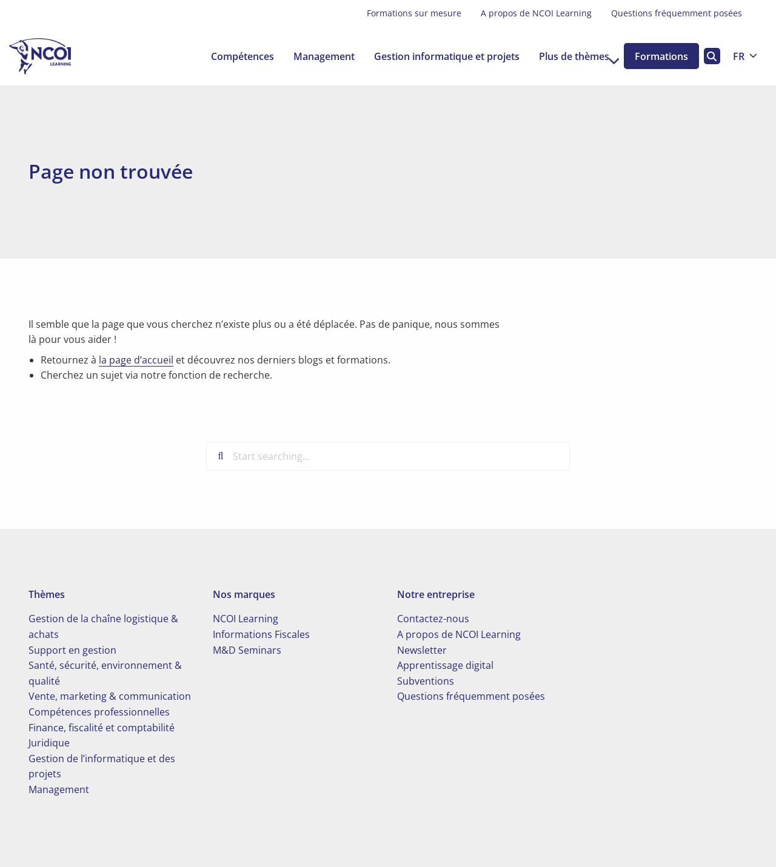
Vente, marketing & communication (109, 696)
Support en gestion (72, 650)
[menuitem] (414, 13)
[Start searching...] (388, 456)
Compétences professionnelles (99, 712)
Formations (657, 56)
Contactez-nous (433, 618)
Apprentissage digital (445, 665)
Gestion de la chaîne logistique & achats (103, 626)
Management (310, 56)
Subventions (425, 681)
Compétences (228, 56)
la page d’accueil (136, 360)
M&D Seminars (247, 650)
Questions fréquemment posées (676, 13)
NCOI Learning (245, 618)
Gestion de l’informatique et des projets (101, 766)
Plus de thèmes (565, 56)
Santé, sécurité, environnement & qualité (105, 673)
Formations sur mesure (414, 13)
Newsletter (422, 650)
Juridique (49, 742)
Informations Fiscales (261, 634)
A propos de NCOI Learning (536, 13)
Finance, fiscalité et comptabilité (101, 727)
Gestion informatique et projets (433, 56)
